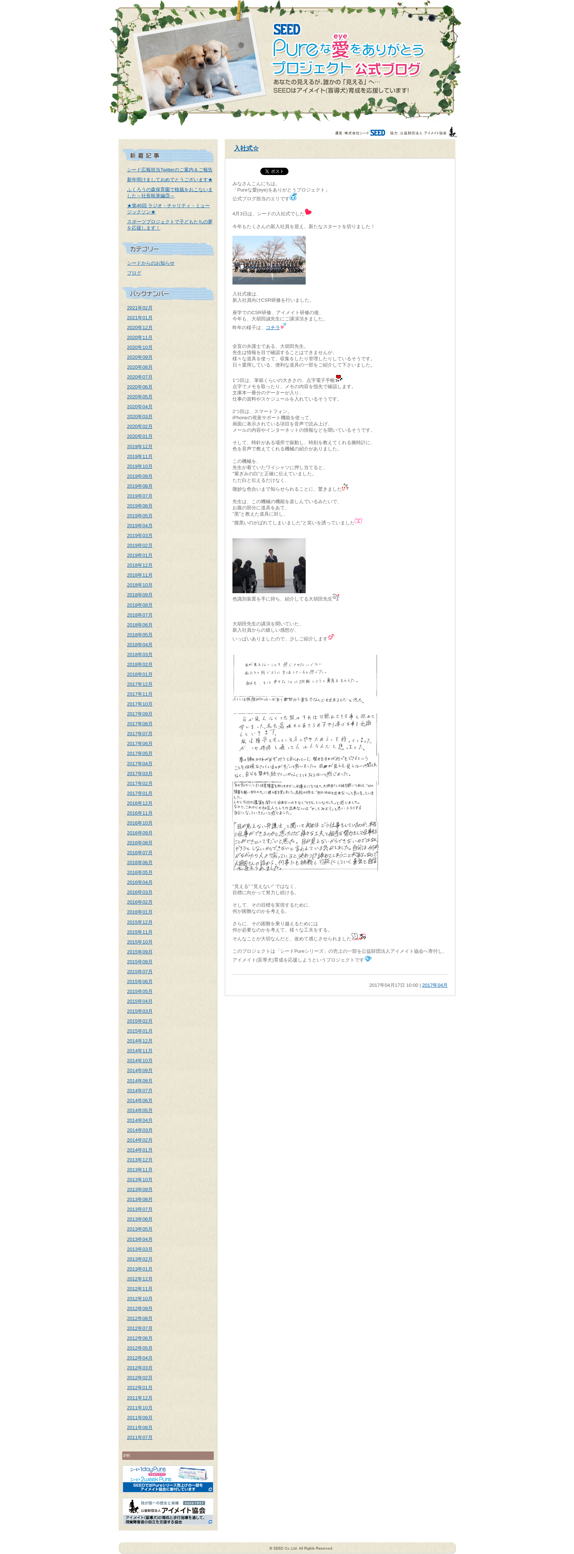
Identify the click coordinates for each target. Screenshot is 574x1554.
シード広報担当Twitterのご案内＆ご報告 (170, 169)
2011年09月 (140, 1417)
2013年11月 (140, 1169)
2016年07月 (140, 852)
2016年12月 (140, 803)
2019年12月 (140, 446)
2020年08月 (140, 367)
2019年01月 (140, 555)
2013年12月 (140, 1160)
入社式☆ (246, 148)
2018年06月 (140, 625)
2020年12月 (140, 327)
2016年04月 (140, 882)
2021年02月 (140, 308)
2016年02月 (140, 902)
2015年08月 (140, 961)
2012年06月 (140, 1338)
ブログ (134, 273)
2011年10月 (140, 1407)
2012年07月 (140, 1328)
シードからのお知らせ (151, 263)
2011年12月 (140, 1398)
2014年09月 (140, 1070)
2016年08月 (140, 842)
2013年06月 (140, 1219)
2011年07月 (140, 1437)
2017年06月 (140, 743)
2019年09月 (140, 476)
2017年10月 (140, 704)
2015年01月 (140, 1031)
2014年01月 (140, 1150)
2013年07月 (140, 1209)
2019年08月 (140, 486)
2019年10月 (140, 466)
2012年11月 (140, 1288)
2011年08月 (140, 1427)
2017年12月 (140, 684)
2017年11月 (140, 694)
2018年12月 (140, 565)
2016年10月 (140, 823)
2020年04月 (140, 406)
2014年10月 (140, 1060)
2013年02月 (140, 1259)
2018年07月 (140, 615)
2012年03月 (140, 1368)
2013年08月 (140, 1199)
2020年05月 (140, 396)
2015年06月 (140, 981)
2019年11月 (140, 456)
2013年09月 (140, 1189)
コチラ (273, 327)
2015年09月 (140, 952)
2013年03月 (140, 1249)
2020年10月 (140, 347)
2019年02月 (140, 545)
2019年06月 (140, 506)
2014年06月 (140, 1100)
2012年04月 (140, 1358)
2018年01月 (140, 674)
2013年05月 (140, 1229)
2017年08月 (140, 723)
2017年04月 (140, 763)
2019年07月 (140, 496)
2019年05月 (140, 515)
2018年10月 (140, 585)
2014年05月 (140, 1110)
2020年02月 (140, 426)
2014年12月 (140, 1041)
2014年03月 (140, 1130)
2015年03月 (140, 1011)
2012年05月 (140, 1348)
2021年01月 (140, 317)
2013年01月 (140, 1269)
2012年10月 (140, 1298)
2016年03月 (140, 892)
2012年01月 (140, 1387)
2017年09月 (140, 714)
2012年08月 (140, 1318)
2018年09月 (140, 595)
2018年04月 (140, 644)
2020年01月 (140, 436)
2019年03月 (140, 535)
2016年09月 (140, 833)
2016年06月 (140, 862)
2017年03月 (140, 773)
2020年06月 (140, 387)
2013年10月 (140, 1179)
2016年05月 (140, 872)
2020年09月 (140, 357)
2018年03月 (140, 654)
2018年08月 (140, 605)
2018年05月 (140, 634)
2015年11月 (140, 932)
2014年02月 (140, 1140)
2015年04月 (140, 1001)
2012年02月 (140, 1377)
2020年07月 (140, 377)
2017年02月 (140, 783)
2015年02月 (140, 1021)
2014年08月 (140, 1080)
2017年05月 (140, 753)
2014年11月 (140, 1050)
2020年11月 (140, 337)
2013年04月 (140, 1239)
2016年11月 (140, 813)
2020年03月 (140, 416)
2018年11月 (140, 575)
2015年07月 (140, 971)
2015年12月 (140, 922)
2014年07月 (140, 1090)
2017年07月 (140, 733)
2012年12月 (140, 1279)
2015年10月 (140, 942)
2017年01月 (140, 793)
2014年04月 (140, 1120)
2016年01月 (140, 912)
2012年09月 (140, 1308)
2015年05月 (140, 991)
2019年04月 (140, 525)
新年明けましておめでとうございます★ (170, 179)
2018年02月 (140, 664)
